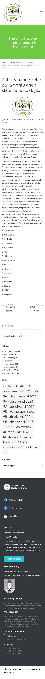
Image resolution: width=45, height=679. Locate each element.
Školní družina (9, 367)
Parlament (18, 119)
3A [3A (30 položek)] (15, 386)
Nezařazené (9, 358)
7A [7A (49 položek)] (29, 391)
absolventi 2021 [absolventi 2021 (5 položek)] (7, 427)
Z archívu (8, 370)
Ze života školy (10, 373)
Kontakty (13, 516)
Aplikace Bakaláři (16, 500)
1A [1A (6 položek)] (4, 386)
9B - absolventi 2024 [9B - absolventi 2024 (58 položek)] (17, 417)
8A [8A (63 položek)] (36, 391)
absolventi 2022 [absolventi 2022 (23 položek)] (24, 426)
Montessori (9, 354)
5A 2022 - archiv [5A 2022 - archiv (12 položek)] (10, 391)
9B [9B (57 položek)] (5, 411)
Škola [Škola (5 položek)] (4, 452)
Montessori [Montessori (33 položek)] (24, 432)
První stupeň (9, 364)
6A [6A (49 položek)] (22, 391)
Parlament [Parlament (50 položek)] (32, 447)
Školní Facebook (16, 508)
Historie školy (14, 559)
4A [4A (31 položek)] (22, 386)
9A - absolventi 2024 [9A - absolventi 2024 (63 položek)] (18, 401)
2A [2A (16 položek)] (9, 386)
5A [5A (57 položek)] (29, 386)
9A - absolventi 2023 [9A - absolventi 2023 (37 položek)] (23, 396)
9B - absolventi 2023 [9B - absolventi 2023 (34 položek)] (22, 411)
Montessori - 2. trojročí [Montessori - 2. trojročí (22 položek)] (15, 442)
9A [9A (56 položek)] (5, 396)
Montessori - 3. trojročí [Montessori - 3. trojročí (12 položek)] (12, 447)
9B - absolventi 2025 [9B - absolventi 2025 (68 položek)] (18, 422)
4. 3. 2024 (6, 119)
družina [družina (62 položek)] (8, 432)
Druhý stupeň (9, 351)
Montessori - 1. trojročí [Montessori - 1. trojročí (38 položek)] (17, 437)
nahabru (5, 122)
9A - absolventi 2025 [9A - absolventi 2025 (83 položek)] (19, 406)
